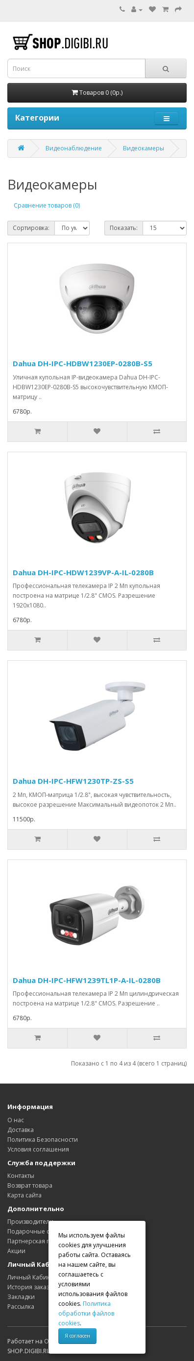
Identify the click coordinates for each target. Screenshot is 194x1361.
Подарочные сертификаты (46, 1231)
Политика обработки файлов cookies (86, 1313)
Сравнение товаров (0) (47, 205)
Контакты (20, 1176)
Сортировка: (31, 228)
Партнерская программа (43, 1241)
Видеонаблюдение (74, 148)
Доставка (20, 1130)
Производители (30, 1221)
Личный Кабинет (32, 1277)
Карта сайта (24, 1195)
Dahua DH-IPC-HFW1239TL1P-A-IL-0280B (87, 980)
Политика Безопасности (42, 1139)
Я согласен (77, 1335)
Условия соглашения (38, 1149)
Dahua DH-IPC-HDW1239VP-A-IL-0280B (83, 572)
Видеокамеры (143, 148)
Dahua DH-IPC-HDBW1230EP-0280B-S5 (82, 363)
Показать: (124, 228)
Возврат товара (29, 1185)
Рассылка (20, 1306)
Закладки (21, 1297)
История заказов (31, 1287)
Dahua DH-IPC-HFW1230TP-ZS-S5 (73, 781)
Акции (16, 1251)
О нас (15, 1120)
